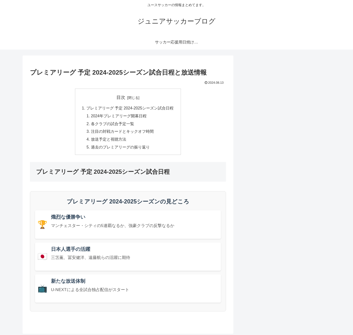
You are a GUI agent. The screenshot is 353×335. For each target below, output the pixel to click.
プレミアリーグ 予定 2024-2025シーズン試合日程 (130, 108)
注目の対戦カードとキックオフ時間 (122, 132)
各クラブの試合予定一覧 (112, 124)
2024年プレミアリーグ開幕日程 (119, 116)
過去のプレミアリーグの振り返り (120, 148)
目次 (120, 97)
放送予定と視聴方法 (108, 140)
